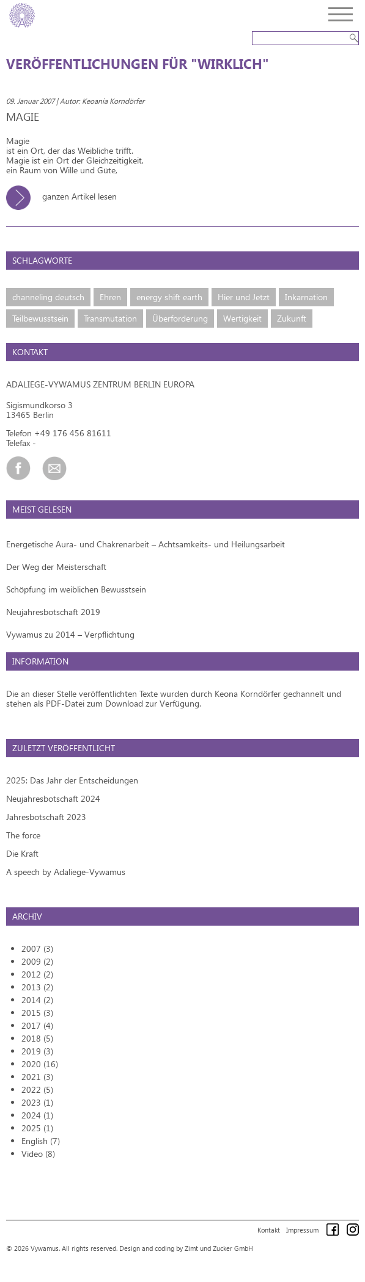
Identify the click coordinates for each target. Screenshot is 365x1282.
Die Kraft (22, 853)
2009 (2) (37, 961)
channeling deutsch (48, 297)
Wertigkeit (242, 318)
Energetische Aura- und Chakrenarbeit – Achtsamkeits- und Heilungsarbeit (145, 544)
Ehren (110, 297)
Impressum (302, 1230)
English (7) (40, 1141)
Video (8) (38, 1153)
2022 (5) (37, 1089)
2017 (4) (37, 1025)
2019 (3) (37, 1051)
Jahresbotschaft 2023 (46, 817)
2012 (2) (37, 974)
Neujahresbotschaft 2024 (53, 798)
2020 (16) (39, 1064)
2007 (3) (37, 948)
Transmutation (110, 318)
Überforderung (180, 318)
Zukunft (291, 318)
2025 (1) (37, 1128)
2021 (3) (37, 1076)
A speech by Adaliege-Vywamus (65, 871)
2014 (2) (37, 1000)
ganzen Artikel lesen (66, 196)
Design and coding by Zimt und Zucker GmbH (186, 1248)
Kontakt (268, 1230)
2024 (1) (37, 1115)
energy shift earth (169, 297)
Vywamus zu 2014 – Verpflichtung (70, 634)
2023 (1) (37, 1102)
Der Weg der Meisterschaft (56, 566)
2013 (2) (37, 987)
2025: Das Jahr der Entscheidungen (72, 780)
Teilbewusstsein (40, 318)
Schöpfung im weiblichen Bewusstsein (76, 589)
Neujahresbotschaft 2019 (53, 612)
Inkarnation (306, 297)
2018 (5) (37, 1038)
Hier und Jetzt (244, 297)
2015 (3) (37, 1012)
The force (23, 835)
